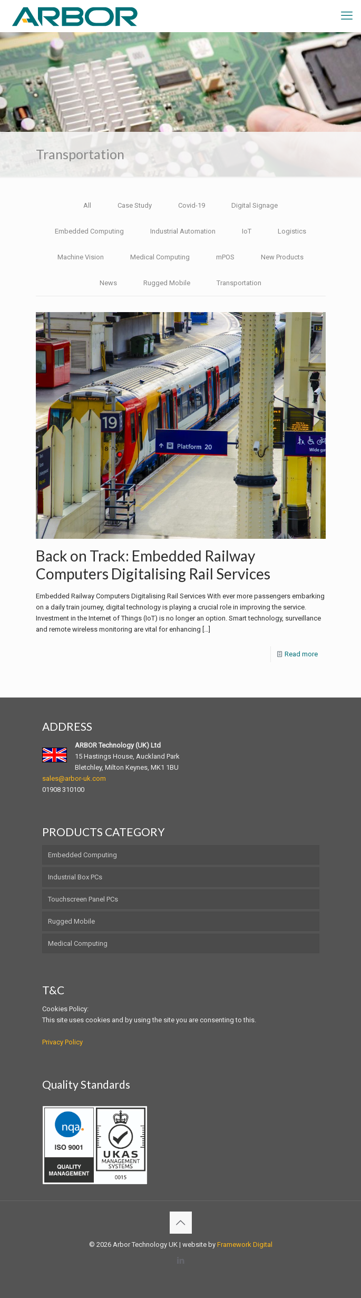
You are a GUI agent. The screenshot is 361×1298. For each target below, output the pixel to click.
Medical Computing (160, 257)
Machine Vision (80, 257)
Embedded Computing (89, 231)
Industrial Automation (183, 231)
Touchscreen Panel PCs (83, 899)
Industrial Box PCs (75, 877)
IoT (246, 231)
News (108, 283)
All (87, 205)
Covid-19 (191, 205)
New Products (282, 257)
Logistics (292, 231)
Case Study (135, 205)
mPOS (225, 257)
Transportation (239, 283)
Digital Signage (254, 205)
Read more (301, 654)
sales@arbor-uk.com (74, 778)
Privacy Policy (62, 1042)
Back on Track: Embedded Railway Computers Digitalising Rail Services (154, 565)
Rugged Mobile (166, 283)
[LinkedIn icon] (180, 1260)
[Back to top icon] (181, 1223)
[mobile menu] (347, 16)
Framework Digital (244, 1244)
